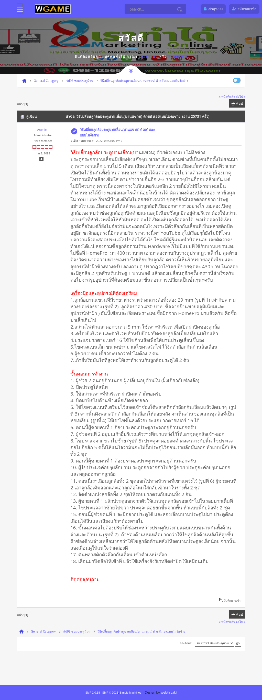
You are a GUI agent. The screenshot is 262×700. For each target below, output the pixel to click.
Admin (42, 129)
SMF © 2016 (110, 692)
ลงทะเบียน (177, 56)
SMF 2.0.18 (92, 692)
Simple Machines (130, 692)
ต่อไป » (240, 96)
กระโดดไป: (187, 643)
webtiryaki (169, 692)
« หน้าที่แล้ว (227, 96)
